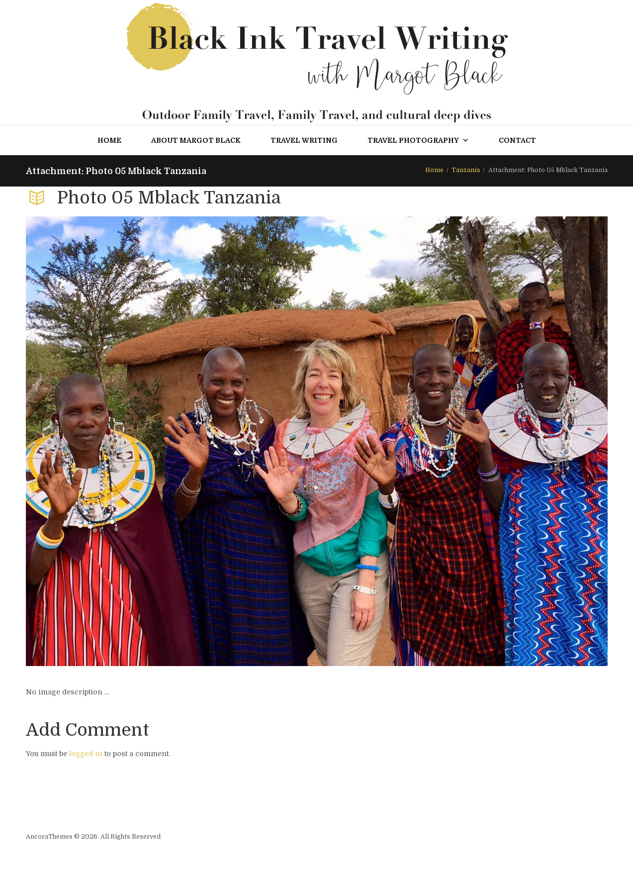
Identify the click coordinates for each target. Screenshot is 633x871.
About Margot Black (196, 140)
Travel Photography (418, 140)
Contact (517, 140)
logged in (85, 754)
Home (109, 140)
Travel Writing (304, 140)
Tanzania (466, 170)
